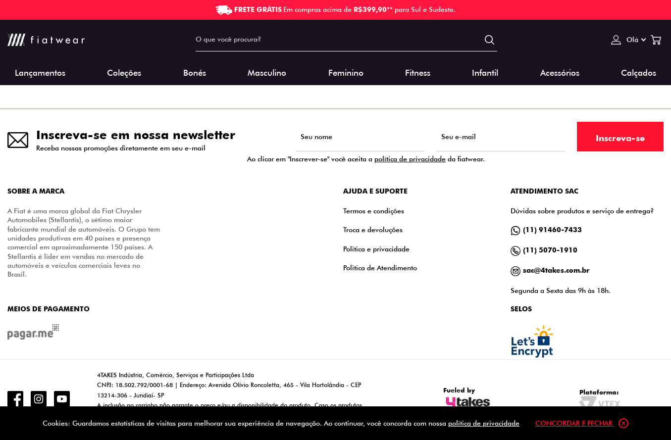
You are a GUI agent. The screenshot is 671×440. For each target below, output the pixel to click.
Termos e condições (373, 210)
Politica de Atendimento (380, 267)
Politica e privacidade (376, 248)
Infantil (485, 72)
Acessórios (559, 72)
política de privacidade (410, 158)
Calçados (638, 72)
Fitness (417, 72)
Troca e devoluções (373, 229)
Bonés (194, 72)
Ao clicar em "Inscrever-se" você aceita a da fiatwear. (366, 158)
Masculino (267, 72)
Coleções (124, 72)
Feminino (345, 72)
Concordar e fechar (581, 423)
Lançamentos (40, 72)
